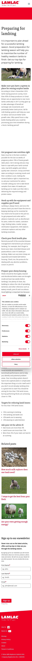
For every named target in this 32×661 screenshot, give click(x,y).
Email (3, 582)
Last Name (5, 574)
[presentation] (13, 593)
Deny (16, 364)
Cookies (3, 643)
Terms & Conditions (7, 649)
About (3, 646)
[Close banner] (29, 295)
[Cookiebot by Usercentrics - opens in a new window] (19, 295)
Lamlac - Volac (10, 3)
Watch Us (4, 631)
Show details (23, 349)
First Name (5, 565)
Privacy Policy (4, 603)
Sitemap (3, 636)
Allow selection (16, 359)
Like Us (3, 627)
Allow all (16, 354)
